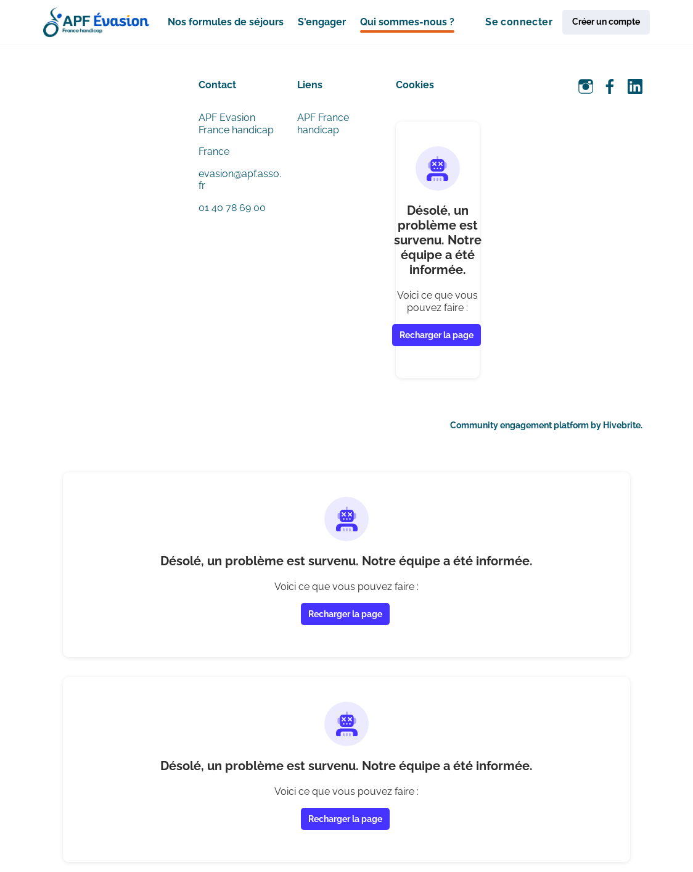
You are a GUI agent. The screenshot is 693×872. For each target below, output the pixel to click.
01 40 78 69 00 (232, 208)
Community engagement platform (519, 425)
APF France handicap (323, 124)
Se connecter (518, 22)
